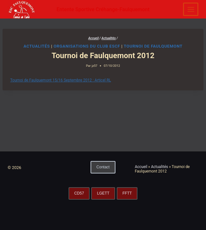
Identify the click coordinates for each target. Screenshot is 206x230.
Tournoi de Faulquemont (153, 46)
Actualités (37, 46)
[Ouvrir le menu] (190, 9)
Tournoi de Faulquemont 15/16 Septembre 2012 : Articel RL (60, 80)
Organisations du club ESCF (87, 46)
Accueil (141, 167)
